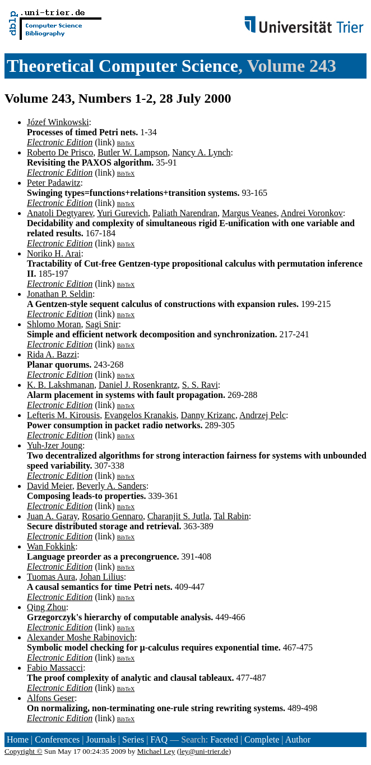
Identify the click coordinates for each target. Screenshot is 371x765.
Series (133, 739)
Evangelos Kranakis (140, 415)
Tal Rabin (231, 516)
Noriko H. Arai (54, 253)
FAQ (159, 739)
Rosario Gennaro (112, 516)
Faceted (224, 739)
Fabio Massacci (55, 667)
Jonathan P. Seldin (59, 294)
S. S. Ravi (200, 385)
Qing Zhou (46, 607)
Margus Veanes (249, 213)
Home (18, 739)
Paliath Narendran (184, 213)
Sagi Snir (101, 324)
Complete (261, 739)
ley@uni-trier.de (203, 751)
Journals (100, 739)
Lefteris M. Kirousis (63, 415)
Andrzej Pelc (262, 415)
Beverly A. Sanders (111, 486)
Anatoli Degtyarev (60, 213)
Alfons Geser (51, 698)
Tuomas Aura (51, 576)
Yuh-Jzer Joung (54, 445)
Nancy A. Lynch (201, 152)
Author (297, 739)
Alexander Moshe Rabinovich (81, 637)
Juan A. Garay (52, 516)
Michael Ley (156, 751)
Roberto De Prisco (60, 152)
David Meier (49, 486)
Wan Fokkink (51, 546)
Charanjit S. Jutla (178, 516)
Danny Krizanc (208, 415)
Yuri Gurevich (122, 213)
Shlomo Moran (54, 324)
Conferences (57, 739)
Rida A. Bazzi (52, 354)
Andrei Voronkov (312, 213)
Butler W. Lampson (133, 152)
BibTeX (126, 143)
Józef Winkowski (58, 122)
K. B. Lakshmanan (60, 385)
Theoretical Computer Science (122, 66)
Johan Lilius (102, 576)
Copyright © (23, 751)
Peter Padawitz (54, 182)
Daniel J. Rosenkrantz (138, 385)
